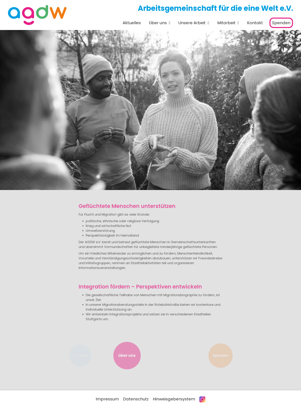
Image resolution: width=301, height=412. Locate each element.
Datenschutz (136, 399)
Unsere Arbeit (192, 23)
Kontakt (255, 23)
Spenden (281, 23)
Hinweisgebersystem (174, 399)
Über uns (158, 23)
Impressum (107, 399)
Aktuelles (132, 23)
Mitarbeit (226, 23)
